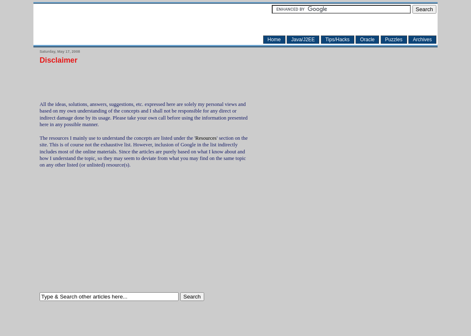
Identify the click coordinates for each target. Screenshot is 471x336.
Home (274, 39)
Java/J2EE (303, 39)
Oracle (367, 39)
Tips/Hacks (337, 39)
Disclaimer (59, 60)
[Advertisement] (136, 80)
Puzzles (394, 39)
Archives (422, 39)
